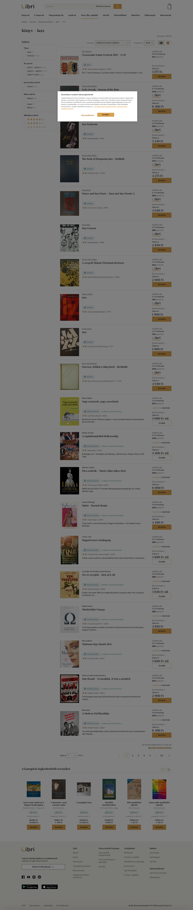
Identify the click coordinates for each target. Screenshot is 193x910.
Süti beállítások (87, 115)
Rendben (105, 114)
